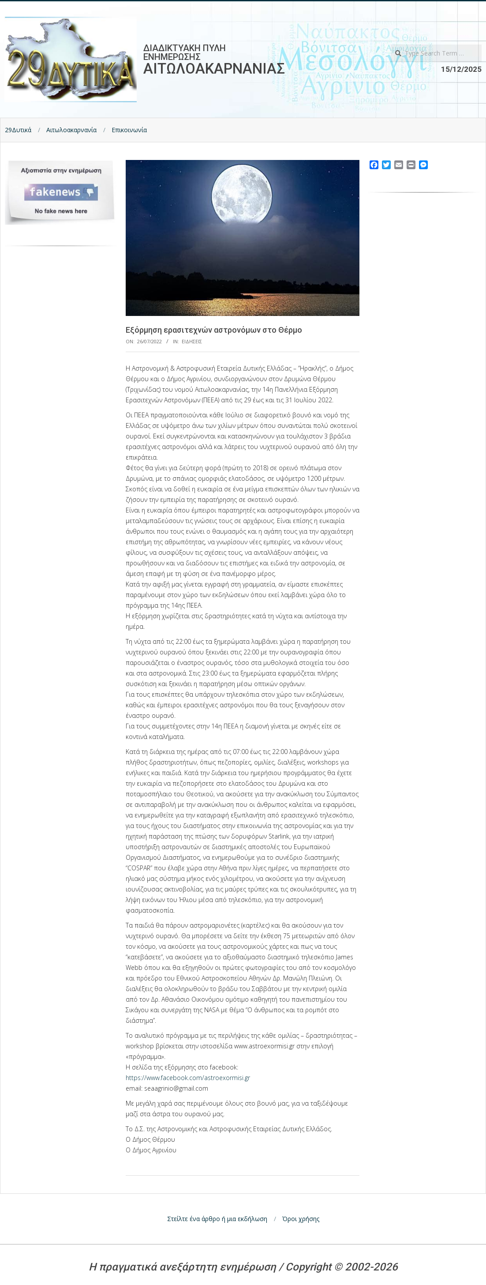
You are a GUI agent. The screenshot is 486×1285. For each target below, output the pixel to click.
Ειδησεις (192, 341)
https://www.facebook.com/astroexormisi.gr (188, 1077)
